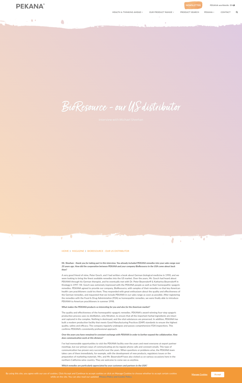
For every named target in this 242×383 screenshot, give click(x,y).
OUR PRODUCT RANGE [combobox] (162, 12)
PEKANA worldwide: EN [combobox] (222, 5)
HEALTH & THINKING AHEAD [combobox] (127, 12)
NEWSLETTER (193, 5)
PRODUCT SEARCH (189, 12)
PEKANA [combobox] (209, 12)
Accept (217, 374)
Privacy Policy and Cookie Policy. (115, 376)
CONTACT (226, 12)
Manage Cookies (199, 374)
